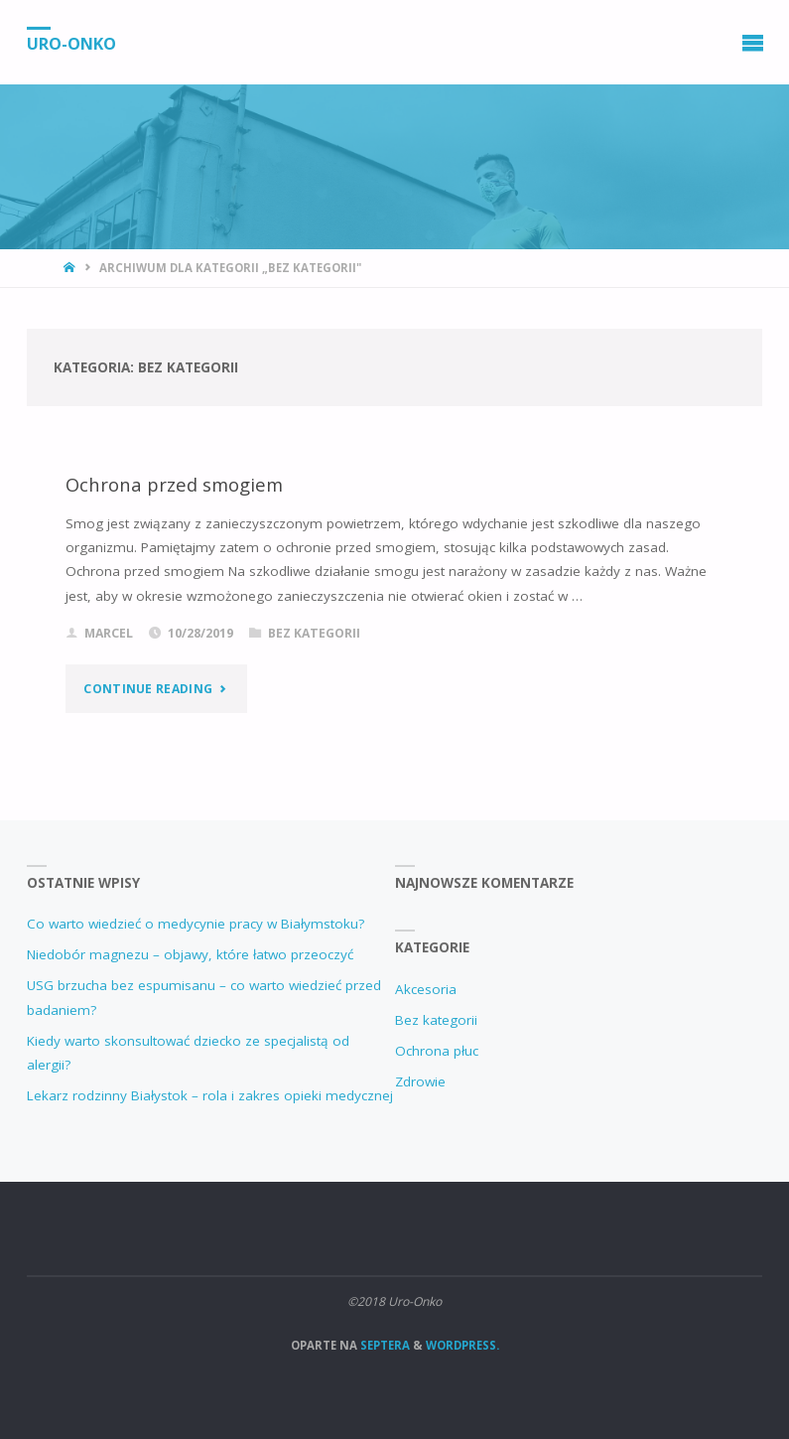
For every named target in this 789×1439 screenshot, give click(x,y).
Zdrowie (420, 1081)
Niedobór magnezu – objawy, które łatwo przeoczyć (190, 954)
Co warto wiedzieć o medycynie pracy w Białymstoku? (195, 924)
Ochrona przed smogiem (174, 484)
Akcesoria (426, 989)
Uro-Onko (71, 43)
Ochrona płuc (436, 1051)
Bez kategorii (314, 633)
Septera (383, 1345)
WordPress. (462, 1345)
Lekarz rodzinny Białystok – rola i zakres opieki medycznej (210, 1095)
